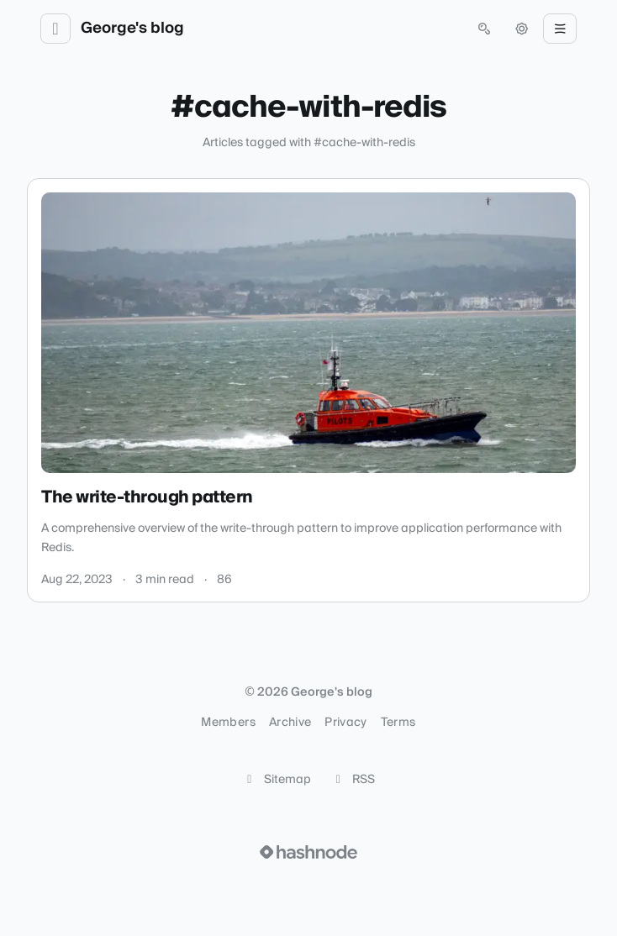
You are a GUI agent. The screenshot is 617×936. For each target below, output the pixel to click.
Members (228, 723)
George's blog (132, 28)
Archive (290, 723)
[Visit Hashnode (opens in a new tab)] (308, 852)
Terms (398, 723)
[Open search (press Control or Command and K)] (484, 28)
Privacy (345, 723)
